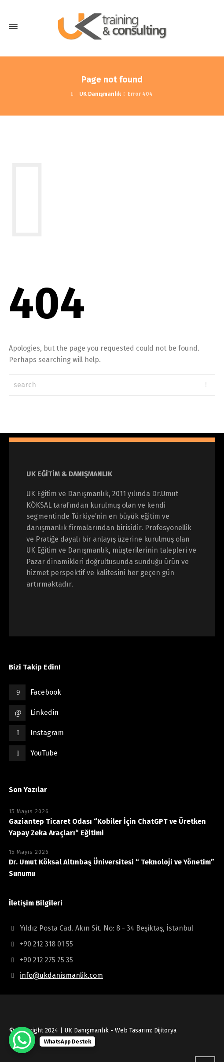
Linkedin (44, 712)
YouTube (44, 753)
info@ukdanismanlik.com (61, 975)
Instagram (47, 733)
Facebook (45, 692)
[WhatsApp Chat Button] (22, 1040)
